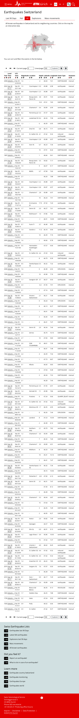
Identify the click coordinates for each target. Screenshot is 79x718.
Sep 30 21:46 (10, 162)
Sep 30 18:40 (10, 225)
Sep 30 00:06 (10, 114)
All (27, 18)
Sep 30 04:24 (10, 536)
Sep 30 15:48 (10, 297)
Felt (21, 18)
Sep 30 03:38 (10, 546)
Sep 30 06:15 (10, 482)
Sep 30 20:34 (10, 183)
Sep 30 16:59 (10, 254)
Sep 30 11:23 (10, 392)
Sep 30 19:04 (10, 215)
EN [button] (56, 4)
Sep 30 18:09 (10, 231)
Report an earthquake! (18, 658)
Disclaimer (16, 711)
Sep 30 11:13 (10, 403)
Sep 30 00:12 (10, 109)
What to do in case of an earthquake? (24, 662)
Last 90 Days (11, 18)
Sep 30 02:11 (10, 578)
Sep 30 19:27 (10, 204)
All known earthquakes (18, 648)
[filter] (6, 78)
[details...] (11, 81)
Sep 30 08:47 (10, 435)
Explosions (36, 18)
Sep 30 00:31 (10, 98)
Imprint (7, 711)
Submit (55, 68)
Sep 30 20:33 (10, 188)
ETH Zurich (13, 713)
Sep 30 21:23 (10, 172)
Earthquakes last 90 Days (19, 630)
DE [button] (51, 4)
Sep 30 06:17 (10, 477)
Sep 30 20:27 (10, 193)
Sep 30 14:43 (10, 328)
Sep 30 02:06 (10, 583)
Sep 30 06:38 (10, 467)
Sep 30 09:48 (10, 429)
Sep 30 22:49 (10, 140)
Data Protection (29, 711)
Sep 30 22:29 (10, 146)
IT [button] (63, 4)
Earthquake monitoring (18, 677)
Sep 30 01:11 (10, 87)
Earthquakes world (17, 686)
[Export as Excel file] (61, 68)
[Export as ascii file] (66, 68)
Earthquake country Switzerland (22, 673)
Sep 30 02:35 (10, 567)
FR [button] (60, 4)
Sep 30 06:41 (10, 445)
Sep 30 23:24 (10, 130)
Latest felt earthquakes (18, 635)
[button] (8, 4)
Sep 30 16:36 (10, 265)
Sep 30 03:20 (10, 552)
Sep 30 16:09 (10, 281)
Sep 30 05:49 (10, 498)
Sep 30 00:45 (10, 93)
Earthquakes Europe (17, 681)
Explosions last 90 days (18, 639)
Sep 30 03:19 (10, 557)
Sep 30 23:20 (10, 135)
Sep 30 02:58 (10, 562)
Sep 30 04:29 (10, 530)
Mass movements (52, 18)
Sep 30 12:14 (10, 387)
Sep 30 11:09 (10, 408)
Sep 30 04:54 (10, 520)
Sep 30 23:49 (10, 119)
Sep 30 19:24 (10, 209)
